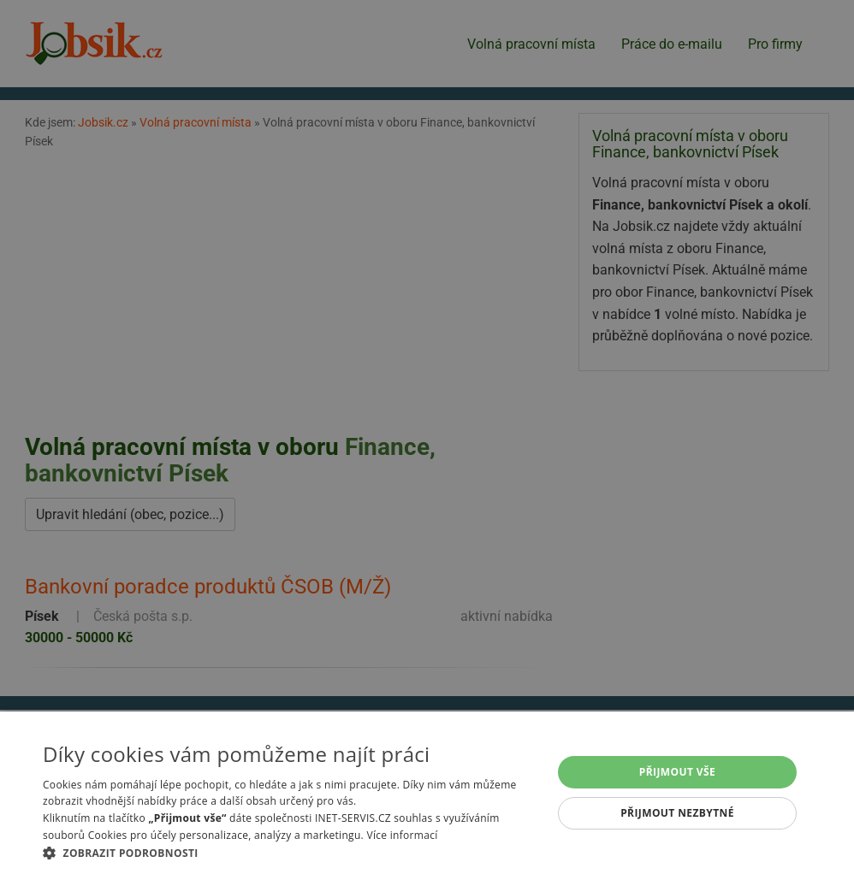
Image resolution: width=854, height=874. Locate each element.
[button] (290, 852)
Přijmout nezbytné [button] (677, 813)
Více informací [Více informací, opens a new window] (401, 835)
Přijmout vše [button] (677, 772)
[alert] (427, 437)
